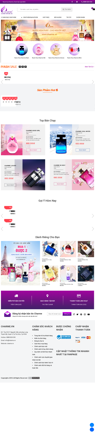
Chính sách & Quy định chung (43, 404)
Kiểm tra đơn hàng (40, 393)
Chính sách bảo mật (40, 401)
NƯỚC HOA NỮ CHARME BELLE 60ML (32, 278)
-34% (46, 262)
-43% (40, 73)
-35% (26, 262)
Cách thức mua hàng (40, 399)
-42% (75, 73)
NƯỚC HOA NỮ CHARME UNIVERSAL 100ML (72, 251)
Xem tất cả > (89, 67)
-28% (66, 262)
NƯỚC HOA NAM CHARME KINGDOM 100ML (73, 278)
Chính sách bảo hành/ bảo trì (43, 417)
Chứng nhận (80, 17)
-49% (66, 235)
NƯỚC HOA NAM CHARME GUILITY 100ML (80, 128)
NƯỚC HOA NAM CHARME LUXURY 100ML (11, 128)
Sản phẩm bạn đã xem (29, 17)
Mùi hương (58, 17)
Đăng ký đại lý (39, 396)
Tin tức (68, 17)
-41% (73, 112)
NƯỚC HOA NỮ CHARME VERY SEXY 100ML (33, 128)
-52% (4, 112)
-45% (6, 73)
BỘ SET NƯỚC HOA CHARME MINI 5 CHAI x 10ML (56, 128)
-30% (27, 112)
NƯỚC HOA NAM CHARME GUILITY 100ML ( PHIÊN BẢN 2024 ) (12, 278)
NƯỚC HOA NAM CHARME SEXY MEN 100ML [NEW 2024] (33, 251)
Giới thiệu (46, 17)
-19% (87, 262)
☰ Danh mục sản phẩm (8, 17)
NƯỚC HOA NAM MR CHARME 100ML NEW (11, 251)
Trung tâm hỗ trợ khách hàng (43, 390)
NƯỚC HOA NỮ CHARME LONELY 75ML (52, 251)
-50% (6, 235)
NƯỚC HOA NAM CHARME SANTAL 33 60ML (53, 278)
